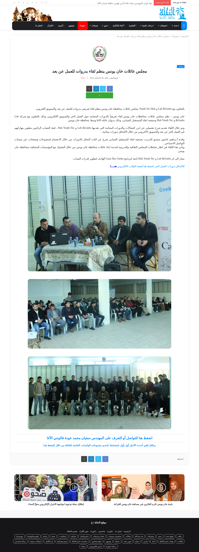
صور (106, 25)
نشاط (117, 541)
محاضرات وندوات (114, 536)
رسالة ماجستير (20, 541)
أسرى (61, 25)
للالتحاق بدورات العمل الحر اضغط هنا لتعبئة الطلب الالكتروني (147, 166)
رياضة (45, 536)
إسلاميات (62, 536)
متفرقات (175, 36)
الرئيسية (127, 531)
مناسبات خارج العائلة (79, 541)
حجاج (137, 541)
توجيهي (71, 25)
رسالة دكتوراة (111, 546)
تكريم (146, 541)
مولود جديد (169, 536)
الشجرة (132, 25)
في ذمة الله (139, 536)
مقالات (128, 536)
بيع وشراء (19, 536)
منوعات (95, 25)
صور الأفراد (83, 531)
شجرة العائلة (72, 531)
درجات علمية (148, 25)
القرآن (50, 25)
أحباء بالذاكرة (119, 25)
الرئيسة (185, 36)
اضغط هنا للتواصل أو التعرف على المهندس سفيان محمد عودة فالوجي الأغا (99, 438)
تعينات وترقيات (98, 536)
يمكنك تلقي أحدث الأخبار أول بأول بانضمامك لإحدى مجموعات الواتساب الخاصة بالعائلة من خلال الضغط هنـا (99, 445)
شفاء (83, 546)
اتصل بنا (39, 25)
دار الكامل (49, 541)
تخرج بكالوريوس (95, 546)
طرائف (73, 536)
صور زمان (127, 541)
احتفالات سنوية (35, 541)
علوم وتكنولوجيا (33, 536)
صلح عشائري (96, 541)
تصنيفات (164, 25)
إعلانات (180, 541)
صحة (53, 536)
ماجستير (101, 531)
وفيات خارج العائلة (166, 541)
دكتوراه (110, 531)
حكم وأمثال (84, 536)
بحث (176, 25)
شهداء (83, 25)
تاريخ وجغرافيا (62, 541)
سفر (160, 536)
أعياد (153, 541)
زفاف (180, 536)
